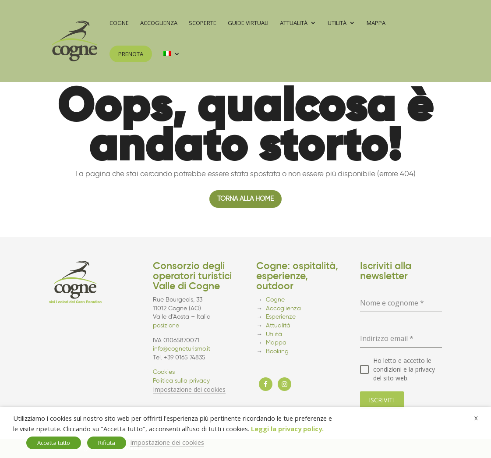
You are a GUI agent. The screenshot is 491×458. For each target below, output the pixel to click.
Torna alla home (245, 198)
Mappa (376, 23)
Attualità (293, 23)
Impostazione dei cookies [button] (189, 389)
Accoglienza (158, 23)
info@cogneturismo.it (181, 348)
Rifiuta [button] (106, 443)
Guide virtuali (248, 23)
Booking (277, 351)
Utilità (337, 23)
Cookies (164, 372)
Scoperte (202, 23)
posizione (166, 325)
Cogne (119, 23)
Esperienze (281, 316)
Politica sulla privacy (181, 380)
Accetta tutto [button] (53, 443)
